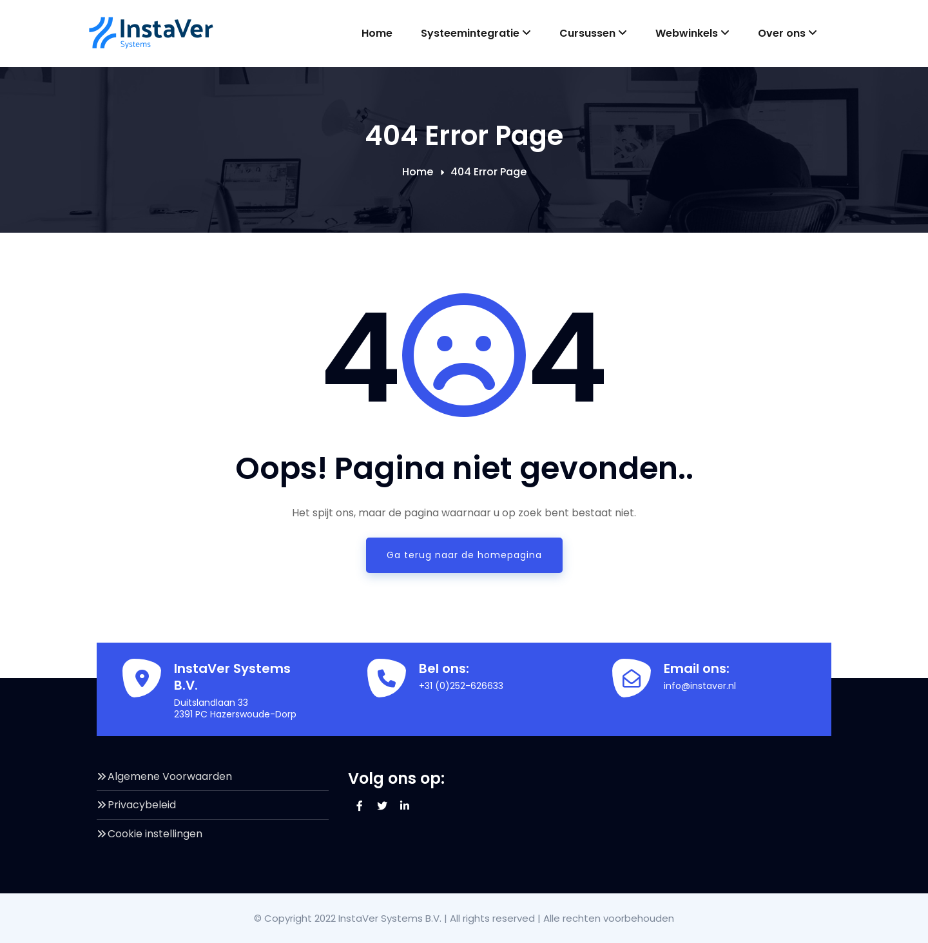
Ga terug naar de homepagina (464, 555)
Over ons (787, 33)
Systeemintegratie (476, 33)
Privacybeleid (142, 804)
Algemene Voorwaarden (170, 776)
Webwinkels (692, 33)
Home (377, 33)
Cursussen (593, 33)
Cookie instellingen (155, 833)
